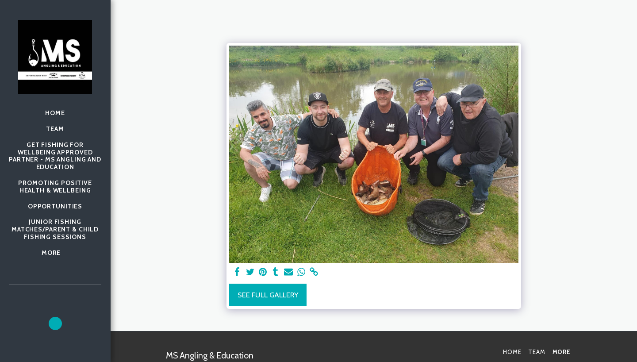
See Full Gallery (268, 294)
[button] (55, 323)
